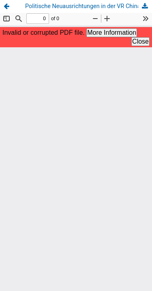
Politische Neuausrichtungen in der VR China (83, 6)
